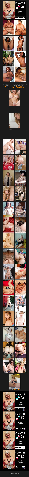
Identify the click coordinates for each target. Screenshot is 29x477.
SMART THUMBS (17, 389)
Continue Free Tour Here (14, 87)
